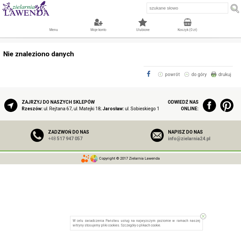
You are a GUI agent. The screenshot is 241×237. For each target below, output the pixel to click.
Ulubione (143, 30)
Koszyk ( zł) (187, 30)
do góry (199, 74)
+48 (65, 138)
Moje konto (98, 30)
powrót (172, 74)
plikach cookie (149, 225)
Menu (53, 30)
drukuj (224, 74)
